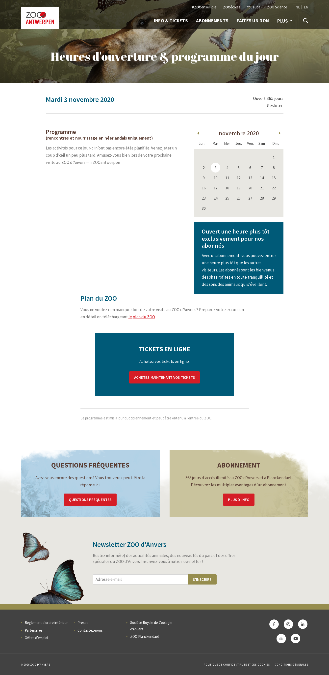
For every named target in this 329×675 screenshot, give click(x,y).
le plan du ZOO (141, 317)
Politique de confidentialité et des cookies (237, 664)
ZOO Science (277, 7)
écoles (231, 7)
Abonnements (212, 21)
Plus (284, 21)
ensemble (204, 7)
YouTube (253, 7)
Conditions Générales (291, 664)
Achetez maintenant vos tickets (164, 377)
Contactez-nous (90, 630)
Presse (82, 622)
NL (298, 7)
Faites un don (253, 21)
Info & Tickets (171, 21)
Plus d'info (238, 499)
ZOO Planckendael (144, 636)
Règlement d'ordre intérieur (46, 622)
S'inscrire (202, 579)
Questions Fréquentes (90, 499)
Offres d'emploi (36, 637)
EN (306, 7)
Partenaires (34, 630)
